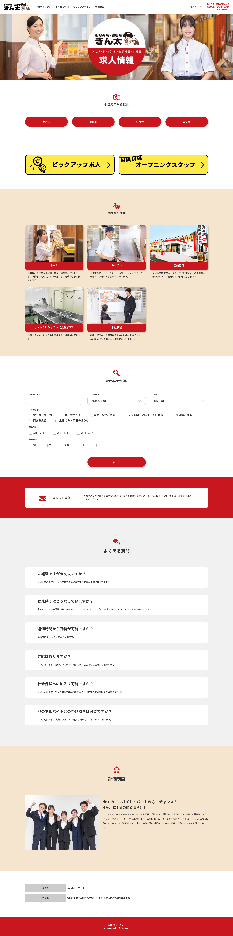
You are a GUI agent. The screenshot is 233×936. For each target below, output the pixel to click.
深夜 (98, 445)
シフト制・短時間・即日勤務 (143, 415)
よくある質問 (65, 6)
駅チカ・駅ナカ (40, 415)
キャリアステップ (85, 6)
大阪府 (46, 122)
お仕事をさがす (46, 6)
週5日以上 (85, 433)
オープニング (71, 415)
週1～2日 (36, 433)
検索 (118, 462)
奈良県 (140, 122)
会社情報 (102, 6)
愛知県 (187, 122)
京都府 (93, 122)
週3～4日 (60, 433)
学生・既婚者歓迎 (102, 415)
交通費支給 (38, 420)
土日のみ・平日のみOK (71, 420)
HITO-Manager (122, 927)
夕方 (64, 445)
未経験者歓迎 (182, 415)
